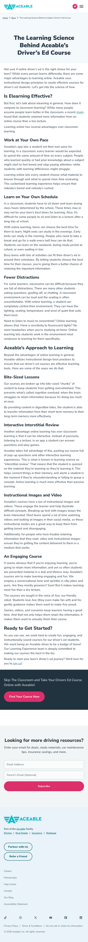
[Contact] (17, 891)
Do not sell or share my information (64, 925)
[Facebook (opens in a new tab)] (66, 918)
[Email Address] (44, 764)
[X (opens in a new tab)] (36, 918)
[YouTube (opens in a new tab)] (51, 918)
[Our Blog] (17, 898)
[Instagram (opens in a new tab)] (21, 918)
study (80, 112)
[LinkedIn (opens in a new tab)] (81, 918)
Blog (13, 18)
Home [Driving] (5, 18)
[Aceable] (18, 6)
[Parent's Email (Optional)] (44, 775)
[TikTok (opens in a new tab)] (6, 918)
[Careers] (17, 872)
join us (17, 663)
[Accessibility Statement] (17, 905)
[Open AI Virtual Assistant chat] (75, 6)
